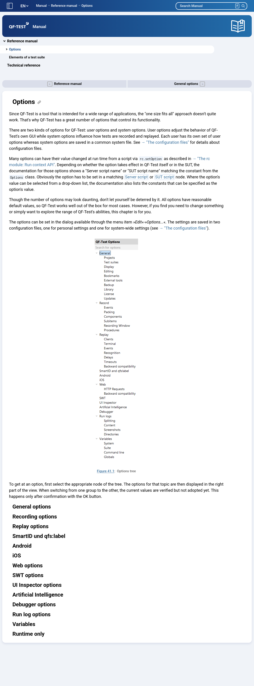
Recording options (34, 516)
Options (87, 5)
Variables (23, 624)
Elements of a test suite (27, 57)
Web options (27, 565)
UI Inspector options (37, 585)
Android (22, 546)
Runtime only (28, 634)
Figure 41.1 (105, 471)
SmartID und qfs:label (38, 536)
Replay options (30, 526)
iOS (16, 555)
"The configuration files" (167, 142)
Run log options (31, 614)
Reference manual (64, 5)
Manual (41, 5)
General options (31, 507)
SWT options (27, 575)
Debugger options (34, 604)
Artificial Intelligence (37, 595)
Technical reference (23, 65)
